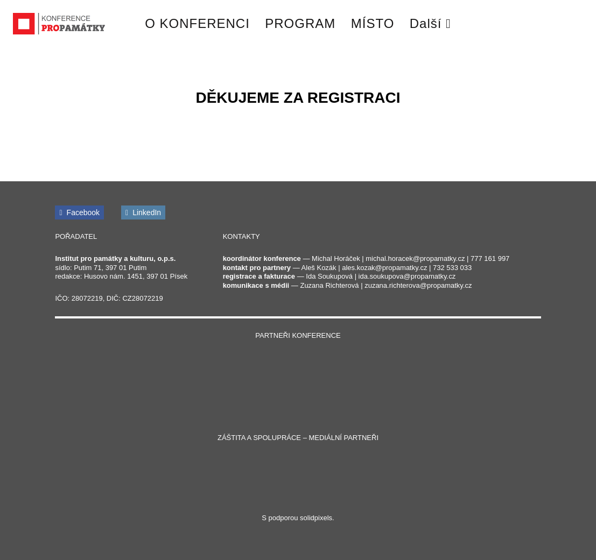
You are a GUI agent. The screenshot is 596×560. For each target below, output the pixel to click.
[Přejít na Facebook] (79, 212)
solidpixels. (317, 518)
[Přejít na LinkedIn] (143, 212)
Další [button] (430, 23)
